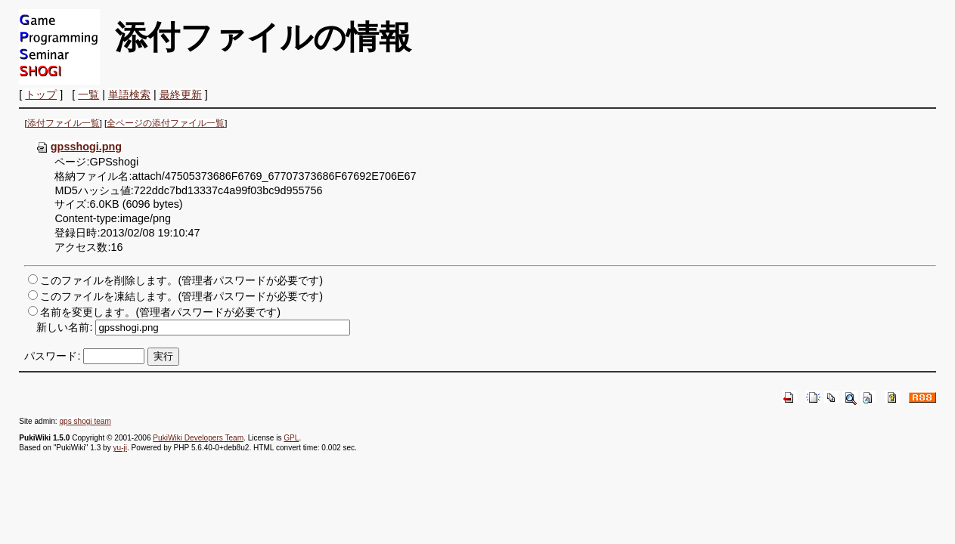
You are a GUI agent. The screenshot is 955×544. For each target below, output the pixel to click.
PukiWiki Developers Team (198, 438)
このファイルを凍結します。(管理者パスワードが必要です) (181, 296)
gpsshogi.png (79, 147)
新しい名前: (64, 327)
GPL (291, 438)
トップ (41, 94)
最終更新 (181, 94)
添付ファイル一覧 (63, 123)
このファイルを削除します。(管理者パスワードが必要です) (181, 280)
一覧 (88, 94)
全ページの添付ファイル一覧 (166, 123)
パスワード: (52, 356)
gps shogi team (84, 421)
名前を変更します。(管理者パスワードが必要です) (160, 312)
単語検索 (129, 94)
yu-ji (119, 448)
